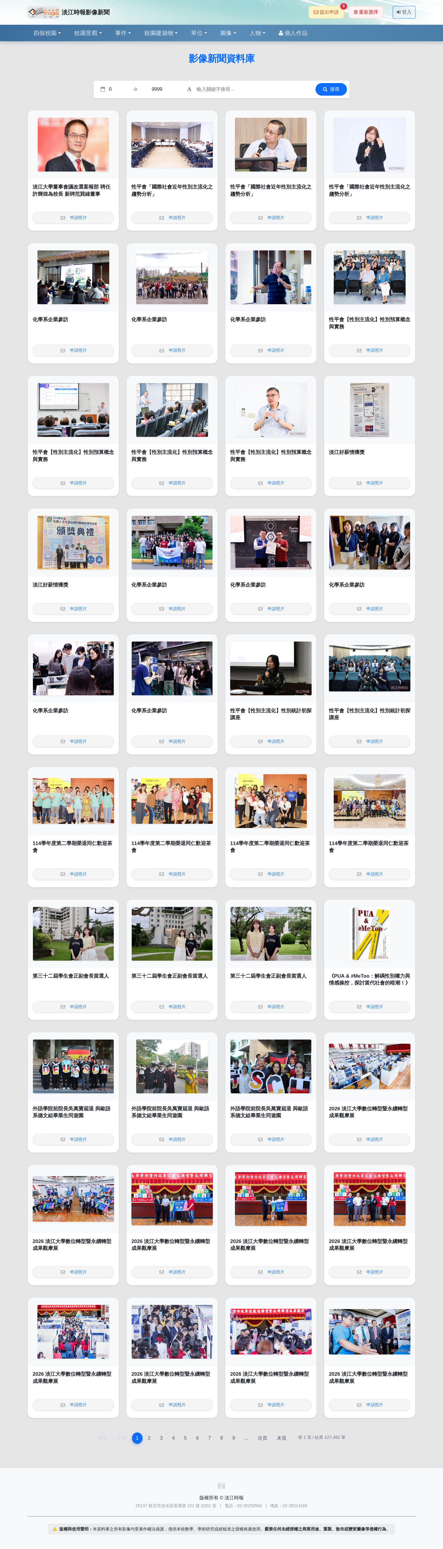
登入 (404, 12)
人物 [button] (255, 33)
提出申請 (329, 10)
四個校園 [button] (45, 33)
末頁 (281, 1438)
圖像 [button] (226, 33)
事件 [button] (121, 33)
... (246, 1438)
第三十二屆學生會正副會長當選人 (71, 976)
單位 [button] (197, 33)
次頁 (262, 1438)
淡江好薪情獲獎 (347, 452)
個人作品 (293, 33)
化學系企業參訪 (50, 319)
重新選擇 (366, 12)
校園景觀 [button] (86, 33)
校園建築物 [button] (158, 33)
